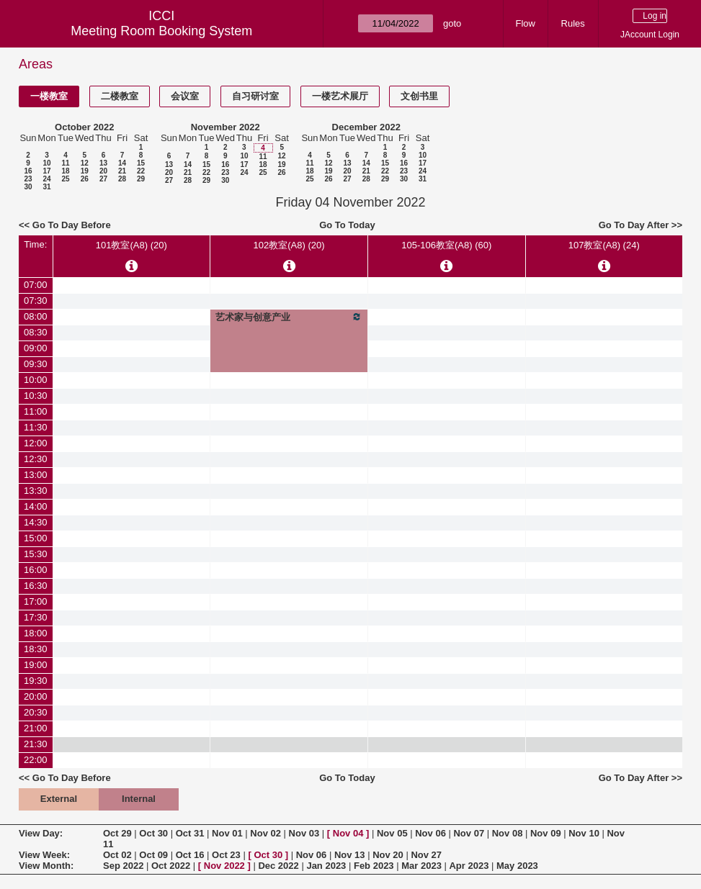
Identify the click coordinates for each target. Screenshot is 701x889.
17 (46, 171)
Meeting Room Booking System (161, 31)
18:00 (36, 633)
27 (103, 179)
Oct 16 (190, 854)
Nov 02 (265, 833)
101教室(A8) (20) (131, 245)
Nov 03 (304, 833)
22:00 (36, 759)
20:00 (36, 696)
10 (46, 163)
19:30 (36, 680)
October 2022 (84, 127)
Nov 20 (387, 854)
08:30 (36, 332)
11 (65, 163)
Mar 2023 (421, 865)
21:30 (36, 744)
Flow (525, 23)
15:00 (36, 538)
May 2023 (517, 865)
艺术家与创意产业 (288, 316)
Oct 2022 (170, 865)
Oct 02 (117, 854)
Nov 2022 (224, 865)
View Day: (41, 833)
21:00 (36, 728)
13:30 (36, 490)
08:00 (36, 316)
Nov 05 (392, 833)
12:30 (36, 458)
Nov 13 (349, 854)
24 (46, 179)
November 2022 (225, 127)
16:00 (36, 569)
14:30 (36, 522)
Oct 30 (153, 833)
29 (141, 179)
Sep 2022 (123, 865)
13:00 (36, 474)
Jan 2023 (326, 865)
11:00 (36, 411)
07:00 (36, 284)
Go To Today (347, 225)
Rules (573, 23)
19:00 (36, 664)
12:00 (36, 443)
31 (46, 187)
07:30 (36, 300)
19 (85, 171)
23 (28, 179)
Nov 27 (426, 854)
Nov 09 (545, 833)
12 (85, 163)
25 (65, 179)
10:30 (36, 395)
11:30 (36, 427)
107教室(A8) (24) (604, 245)
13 (103, 163)
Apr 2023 (468, 865)
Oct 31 (190, 833)
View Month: (46, 865)
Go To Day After (634, 225)
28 (122, 179)
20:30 (36, 712)
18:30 (36, 649)
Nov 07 (468, 833)
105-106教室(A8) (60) (446, 245)
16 (28, 171)
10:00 (36, 379)
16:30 (36, 585)
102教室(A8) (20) (289, 245)
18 (65, 171)
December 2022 (366, 127)
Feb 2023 (374, 865)
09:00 (36, 348)
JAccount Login (649, 35)
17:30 (36, 617)
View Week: (44, 854)
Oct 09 (153, 854)
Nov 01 (227, 833)
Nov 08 (507, 833)
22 (141, 171)
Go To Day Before (71, 225)
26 (85, 179)
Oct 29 (117, 833)
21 (122, 171)
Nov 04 (348, 833)
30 (28, 187)
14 (122, 163)
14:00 (36, 506)
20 (103, 171)
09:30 (36, 363)
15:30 (36, 554)
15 (141, 163)
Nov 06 (430, 833)
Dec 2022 (278, 865)
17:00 (36, 601)
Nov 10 (583, 833)
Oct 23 (226, 854)
